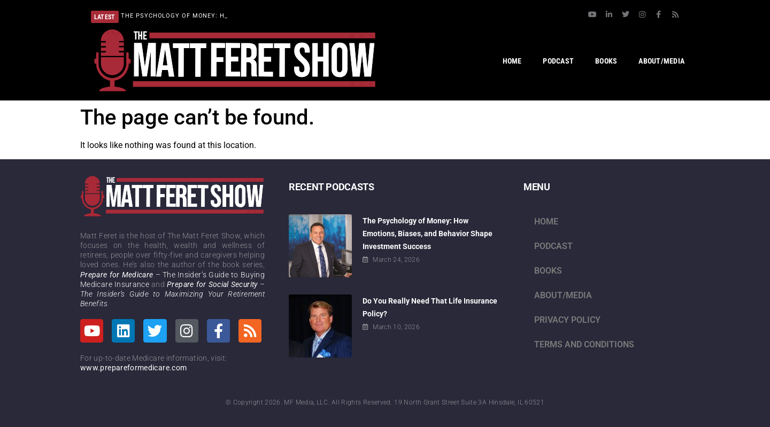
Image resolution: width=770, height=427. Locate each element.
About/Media (563, 295)
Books (548, 271)
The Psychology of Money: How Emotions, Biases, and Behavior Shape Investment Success (427, 233)
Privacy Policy (567, 320)
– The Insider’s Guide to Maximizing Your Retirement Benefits (172, 294)
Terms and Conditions (584, 344)
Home (546, 221)
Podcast (553, 246)
